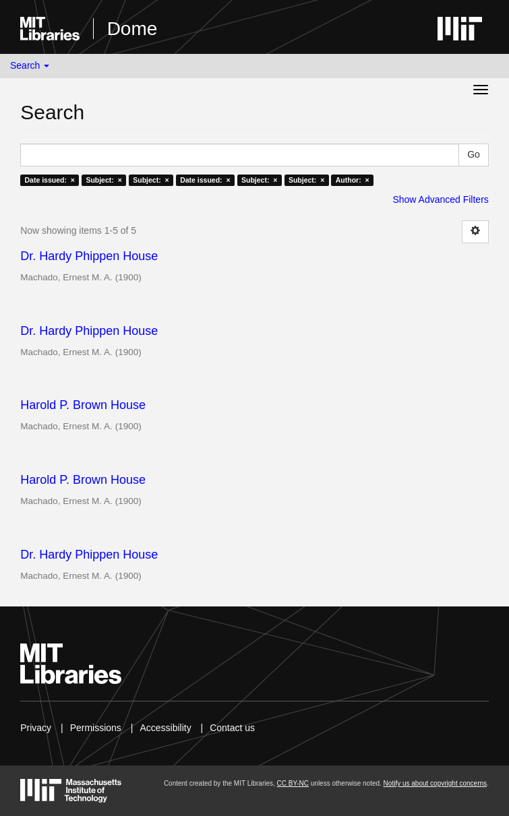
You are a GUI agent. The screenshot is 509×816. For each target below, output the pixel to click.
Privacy (35, 727)
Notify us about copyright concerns (435, 783)
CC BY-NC (293, 783)
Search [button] (29, 65)
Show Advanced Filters (440, 199)
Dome (132, 28)
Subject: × (103, 180)
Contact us (232, 727)
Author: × (352, 180)
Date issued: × (49, 180)
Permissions (95, 727)
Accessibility (165, 727)
